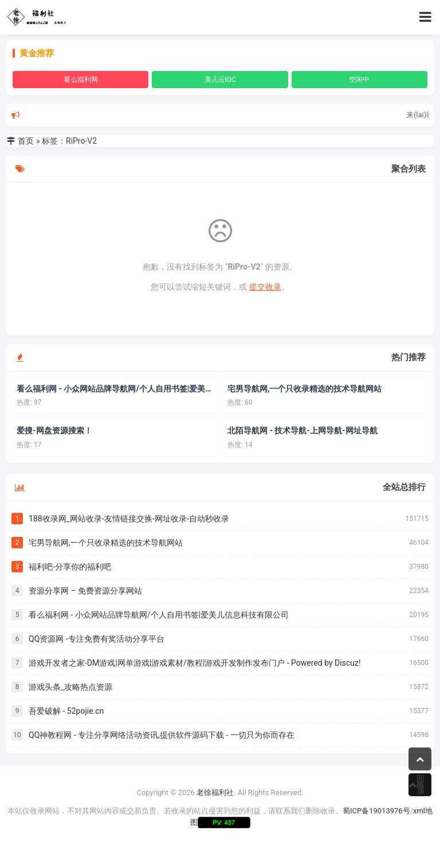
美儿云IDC (220, 80)
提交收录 (265, 286)
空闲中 (359, 80)
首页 (26, 140)
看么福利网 (81, 80)
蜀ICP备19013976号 (376, 810)
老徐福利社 (215, 792)
